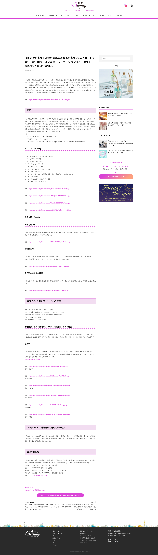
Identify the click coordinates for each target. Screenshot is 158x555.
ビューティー (52, 15)
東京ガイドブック (88, 15)
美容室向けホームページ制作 (116, 535)
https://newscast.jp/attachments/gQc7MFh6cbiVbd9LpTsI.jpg (49, 189)
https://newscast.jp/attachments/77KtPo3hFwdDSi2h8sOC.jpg (49, 395)
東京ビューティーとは (86, 531)
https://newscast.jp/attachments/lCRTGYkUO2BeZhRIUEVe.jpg (49, 414)
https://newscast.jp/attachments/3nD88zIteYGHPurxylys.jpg (48, 405)
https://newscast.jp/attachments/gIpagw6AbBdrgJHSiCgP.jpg (49, 266)
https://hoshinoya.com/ (32, 359)
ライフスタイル (66, 15)
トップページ (40, 15)
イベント (101, 15)
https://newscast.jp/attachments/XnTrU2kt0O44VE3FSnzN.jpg (49, 100)
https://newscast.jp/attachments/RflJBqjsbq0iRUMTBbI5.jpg (49, 376)
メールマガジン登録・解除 (88, 540)
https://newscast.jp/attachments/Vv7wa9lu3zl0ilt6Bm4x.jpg (48, 366)
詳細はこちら (29, 487)
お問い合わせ (84, 543)
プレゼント (118, 15)
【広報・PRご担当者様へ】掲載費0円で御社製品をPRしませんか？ (60, 495)
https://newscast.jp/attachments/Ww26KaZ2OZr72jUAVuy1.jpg (49, 203)
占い (109, 15)
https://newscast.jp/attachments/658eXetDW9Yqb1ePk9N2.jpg (49, 242)
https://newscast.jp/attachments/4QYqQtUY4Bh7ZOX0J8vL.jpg (49, 196)
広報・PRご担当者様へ (115, 531)
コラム (77, 15)
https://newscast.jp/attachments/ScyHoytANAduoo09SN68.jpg (49, 385)
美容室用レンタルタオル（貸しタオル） (120, 533)
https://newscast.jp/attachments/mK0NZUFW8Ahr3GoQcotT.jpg (50, 210)
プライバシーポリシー (86, 535)
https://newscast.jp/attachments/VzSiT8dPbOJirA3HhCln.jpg (49, 290)
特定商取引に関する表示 (87, 538)
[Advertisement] (79, 35)
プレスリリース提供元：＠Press (35, 490)
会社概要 (83, 533)
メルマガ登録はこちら (116, 177)
